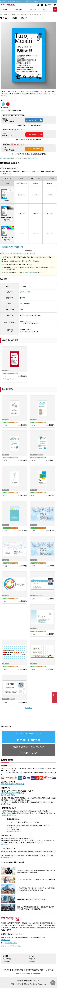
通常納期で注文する (34, 120)
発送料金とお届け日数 (8, 787)
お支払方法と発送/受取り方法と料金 (12, 776)
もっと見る (28, 708)
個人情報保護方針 (18, 962)
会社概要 (5, 948)
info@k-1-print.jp (28, 732)
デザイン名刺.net (5, 14)
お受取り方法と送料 (29, 272)
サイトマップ (49, 962)
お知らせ (32, 951)
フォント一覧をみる (29, 253)
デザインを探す (19, 9)
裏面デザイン (7, 220)
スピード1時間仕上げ (34, 134)
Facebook (37, 966)
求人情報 (32, 954)
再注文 (45, 9)
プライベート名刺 (33, 14)
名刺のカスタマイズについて (12, 247)
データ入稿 (33, 9)
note (18, 966)
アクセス (31, 948)
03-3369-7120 (28, 745)
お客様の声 (6, 954)
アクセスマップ (5, 932)
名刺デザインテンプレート (19, 14)
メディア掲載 (6, 951)
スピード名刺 (3, 9)
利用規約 (6, 962)
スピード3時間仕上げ (34, 148)
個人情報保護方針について (9, 849)
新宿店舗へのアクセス (9, 807)
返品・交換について (7, 836)
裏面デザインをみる (6, 253)
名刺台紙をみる (18, 253)
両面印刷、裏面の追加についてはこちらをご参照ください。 (18, 158)
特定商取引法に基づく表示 (34, 962)
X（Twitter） (26, 966)
